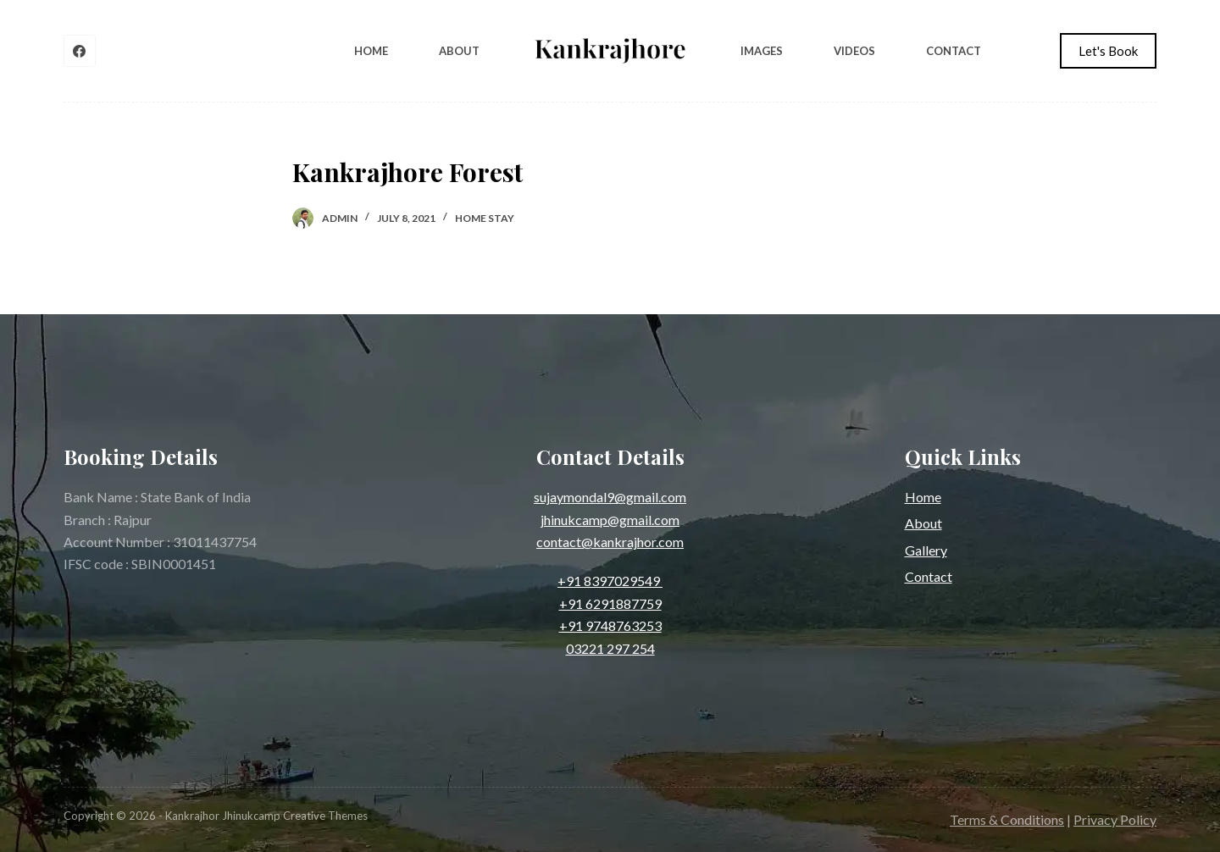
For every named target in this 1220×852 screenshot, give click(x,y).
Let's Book (1108, 50)
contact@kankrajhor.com (610, 542)
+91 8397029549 (610, 581)
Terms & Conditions (1007, 819)
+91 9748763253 (610, 625)
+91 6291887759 (610, 603)
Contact (953, 51)
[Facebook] (80, 51)
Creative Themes (325, 815)
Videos (854, 51)
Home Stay (484, 218)
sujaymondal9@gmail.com (610, 497)
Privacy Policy (1114, 819)
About (459, 51)
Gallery (926, 550)
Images (761, 51)
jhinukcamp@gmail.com (610, 520)
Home (371, 51)
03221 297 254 (610, 648)
